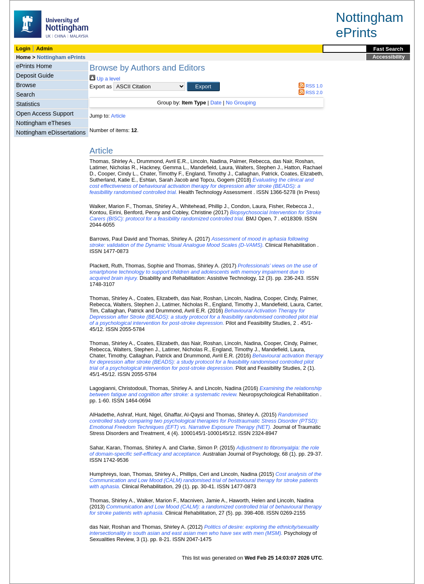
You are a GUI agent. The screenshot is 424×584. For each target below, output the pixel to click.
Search (25, 94)
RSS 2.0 (309, 92)
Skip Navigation (28, 4)
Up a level (105, 79)
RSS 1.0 (309, 85)
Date (215, 102)
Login (23, 48)
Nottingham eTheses (43, 123)
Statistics (28, 104)
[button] (203, 86)
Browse (26, 85)
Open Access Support (44, 113)
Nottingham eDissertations (51, 132)
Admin (44, 48)
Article (118, 116)
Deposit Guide (35, 75)
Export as (101, 86)
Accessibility (388, 57)
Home (23, 57)
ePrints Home (34, 66)
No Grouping (241, 102)
